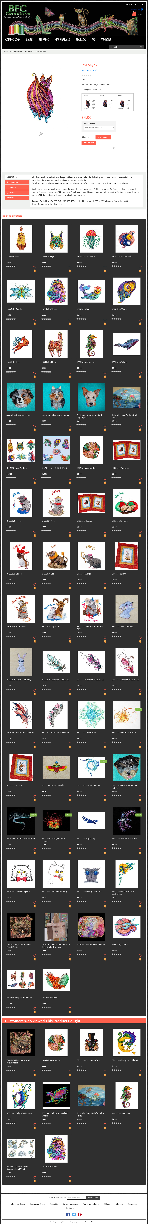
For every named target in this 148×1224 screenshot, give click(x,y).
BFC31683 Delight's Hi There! (125, 1060)
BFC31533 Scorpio (14, 785)
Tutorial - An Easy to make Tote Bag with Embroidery (56, 946)
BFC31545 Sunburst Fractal (124, 733)
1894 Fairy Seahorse (86, 362)
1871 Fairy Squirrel (50, 998)
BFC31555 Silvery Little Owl (89, 891)
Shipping (108, 1204)
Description (12, 177)
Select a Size (89, 124)
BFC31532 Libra (119, 574)
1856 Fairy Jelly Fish (86, 256)
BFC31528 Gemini (120, 521)
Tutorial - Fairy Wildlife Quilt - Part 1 (125, 416)
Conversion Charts (37, 1204)
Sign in (129, 5)
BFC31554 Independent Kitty (54, 891)
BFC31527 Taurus (84, 521)
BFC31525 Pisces (14, 521)
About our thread (18, 1204)
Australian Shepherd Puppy (19, 415)
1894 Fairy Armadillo (86, 468)
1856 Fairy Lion (13, 256)
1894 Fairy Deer (13, 362)
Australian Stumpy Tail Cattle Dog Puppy (90, 416)
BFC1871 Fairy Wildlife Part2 (54, 468)
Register (139, 5)
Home (6, 51)
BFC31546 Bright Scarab (53, 785)
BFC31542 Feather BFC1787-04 (20, 733)
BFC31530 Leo (48, 574)
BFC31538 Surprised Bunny (18, 680)
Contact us (132, 1204)
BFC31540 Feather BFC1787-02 (90, 680)
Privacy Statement (71, 1204)
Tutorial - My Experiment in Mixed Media (18, 946)
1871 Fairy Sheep (49, 309)
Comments (11, 187)
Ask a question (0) (89, 70)
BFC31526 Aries (48, 521)
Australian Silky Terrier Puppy (55, 415)
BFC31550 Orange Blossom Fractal (54, 839)
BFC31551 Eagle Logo (86, 838)
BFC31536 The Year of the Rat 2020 (90, 628)
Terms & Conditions (91, 1204)
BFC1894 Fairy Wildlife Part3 (19, 998)
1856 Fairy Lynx (48, 256)
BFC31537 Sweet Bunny (122, 627)
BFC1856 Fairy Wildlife (16, 468)
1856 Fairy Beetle (14, 309)
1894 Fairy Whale (119, 362)
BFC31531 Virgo (84, 574)
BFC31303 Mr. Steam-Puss (88, 1060)
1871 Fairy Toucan (120, 309)
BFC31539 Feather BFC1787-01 (55, 680)
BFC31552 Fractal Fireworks (124, 838)
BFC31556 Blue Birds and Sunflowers (123, 892)
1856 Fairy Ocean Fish (121, 256)
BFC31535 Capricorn (51, 627)
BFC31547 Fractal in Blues (88, 785)
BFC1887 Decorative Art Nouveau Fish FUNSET (17, 1167)
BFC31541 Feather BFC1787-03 (125, 680)
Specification (12, 182)
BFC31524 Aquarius (120, 468)
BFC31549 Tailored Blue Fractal (20, 838)
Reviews (10, 197)
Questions (11, 192)
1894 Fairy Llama (49, 362)
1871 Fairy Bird (83, 309)
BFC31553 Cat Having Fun (18, 891)
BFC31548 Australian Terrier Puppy (124, 786)
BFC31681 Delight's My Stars (19, 1113)
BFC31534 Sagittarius (16, 627)
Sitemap (119, 1204)
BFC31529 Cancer (14, 574)
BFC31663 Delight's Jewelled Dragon (55, 1114)
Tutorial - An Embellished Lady (91, 945)
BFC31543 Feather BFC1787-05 (55, 733)
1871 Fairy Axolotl (120, 945)
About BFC (54, 1204)
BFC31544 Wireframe (86, 733)
